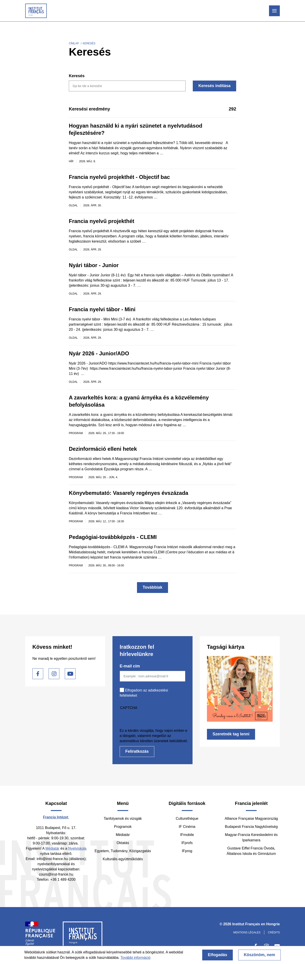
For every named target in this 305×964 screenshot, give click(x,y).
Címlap (74, 43)
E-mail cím (130, 666)
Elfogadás (217, 955)
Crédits (274, 932)
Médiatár (52, 848)
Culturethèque (187, 818)
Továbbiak (152, 587)
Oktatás (123, 843)
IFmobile (187, 835)
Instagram (54, 673)
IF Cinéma (187, 827)
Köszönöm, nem (259, 955)
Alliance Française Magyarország (251, 818)
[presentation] (154, 719)
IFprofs (187, 843)
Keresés (77, 76)
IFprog (187, 851)
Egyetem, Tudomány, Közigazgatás (123, 851)
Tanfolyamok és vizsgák (123, 818)
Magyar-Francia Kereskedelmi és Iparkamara (251, 837)
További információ (135, 957)
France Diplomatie (40, 935)
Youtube (70, 673)
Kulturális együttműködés (123, 859)
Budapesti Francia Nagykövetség (251, 827)
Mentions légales (246, 932)
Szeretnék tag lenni (231, 734)
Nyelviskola (77, 848)
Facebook (37, 673)
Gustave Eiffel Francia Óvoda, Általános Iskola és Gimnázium (251, 851)
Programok (123, 827)
